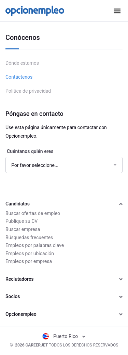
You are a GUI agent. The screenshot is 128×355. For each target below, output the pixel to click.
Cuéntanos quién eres (30, 151)
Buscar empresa (22, 229)
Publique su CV (21, 221)
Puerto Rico (64, 336)
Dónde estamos (22, 63)
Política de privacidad (28, 91)
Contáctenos (18, 77)
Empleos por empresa (28, 261)
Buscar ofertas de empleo (32, 213)
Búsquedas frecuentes (29, 237)
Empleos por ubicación (29, 253)
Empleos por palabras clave (34, 245)
